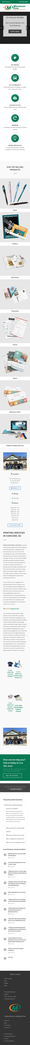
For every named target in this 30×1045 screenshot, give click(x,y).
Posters (15, 244)
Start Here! (15, 31)
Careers (6, 1038)
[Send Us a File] (15, 98)
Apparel (6, 994)
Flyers (15, 378)
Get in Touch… (12, 775)
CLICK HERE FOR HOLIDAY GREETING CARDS (10, 707)
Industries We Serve (9, 999)
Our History (7, 1025)
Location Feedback (9, 1041)
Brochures (15, 277)
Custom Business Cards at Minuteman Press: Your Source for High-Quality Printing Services (17, 939)
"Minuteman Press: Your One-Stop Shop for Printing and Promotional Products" (17, 873)
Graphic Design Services (15, 445)
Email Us (15, 488)
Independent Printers (9, 1036)
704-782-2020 (23, 1)
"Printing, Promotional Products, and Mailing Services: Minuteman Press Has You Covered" (17, 929)
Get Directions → (15, 482)
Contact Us (7, 1027)
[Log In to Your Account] (15, 118)
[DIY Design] (15, 58)
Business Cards (15, 412)
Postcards (15, 311)
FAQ (5, 996)
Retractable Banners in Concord (16, 892)
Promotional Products (9, 992)
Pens (15, 210)
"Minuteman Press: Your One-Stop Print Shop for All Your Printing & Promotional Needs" (17, 883)
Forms (15, 345)
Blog (5, 1023)
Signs (5, 985)
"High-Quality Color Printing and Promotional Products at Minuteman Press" (16, 910)
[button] (2, 28)
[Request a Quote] (15, 78)
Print (5, 981)
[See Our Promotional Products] (15, 138)
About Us (6, 1020)
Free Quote (7, 1)
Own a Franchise (8, 1034)
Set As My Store (15, 525)
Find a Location (8, 978)
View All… (10, 957)
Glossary (10, 996)
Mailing (6, 983)
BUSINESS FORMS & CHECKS (19, 709)
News (14, 996)
